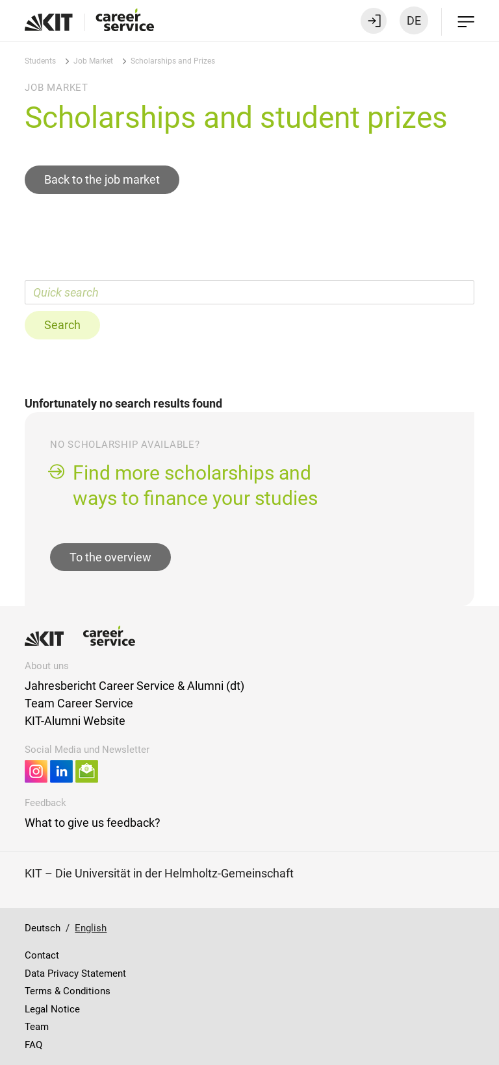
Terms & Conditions (67, 991)
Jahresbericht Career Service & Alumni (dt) (134, 685)
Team (37, 1027)
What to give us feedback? (92, 822)
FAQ (33, 1045)
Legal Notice (52, 1009)
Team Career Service (79, 703)
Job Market (93, 61)
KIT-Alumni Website (75, 721)
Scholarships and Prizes (173, 61)
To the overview (110, 557)
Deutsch (42, 928)
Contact (42, 955)
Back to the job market (102, 179)
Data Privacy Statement (75, 973)
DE (414, 20)
